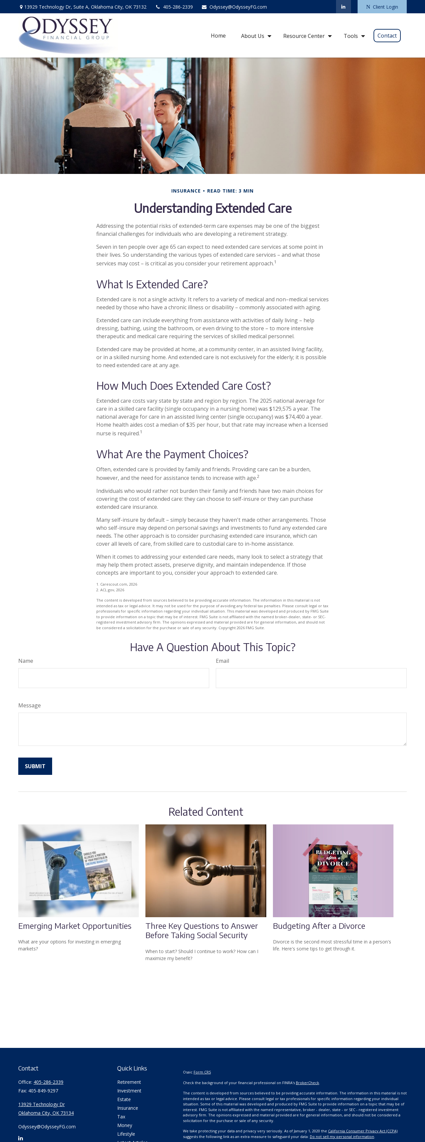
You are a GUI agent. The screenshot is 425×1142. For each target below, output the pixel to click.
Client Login (382, 7)
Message (29, 705)
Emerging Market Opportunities (74, 925)
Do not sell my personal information (342, 1136)
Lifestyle (126, 1134)
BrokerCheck (307, 1082)
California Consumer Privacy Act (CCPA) (362, 1130)
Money (124, 1125)
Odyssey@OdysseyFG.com (234, 7)
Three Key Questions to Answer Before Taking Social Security (201, 930)
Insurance (127, 1108)
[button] (218, 36)
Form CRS (202, 1072)
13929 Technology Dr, (82, 7)
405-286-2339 (174, 7)
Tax (121, 1116)
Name (25, 660)
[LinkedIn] (343, 6)
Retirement (129, 1082)
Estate (124, 1099)
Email (222, 660)
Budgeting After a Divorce (319, 925)
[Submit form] (35, 766)
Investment (129, 1090)
